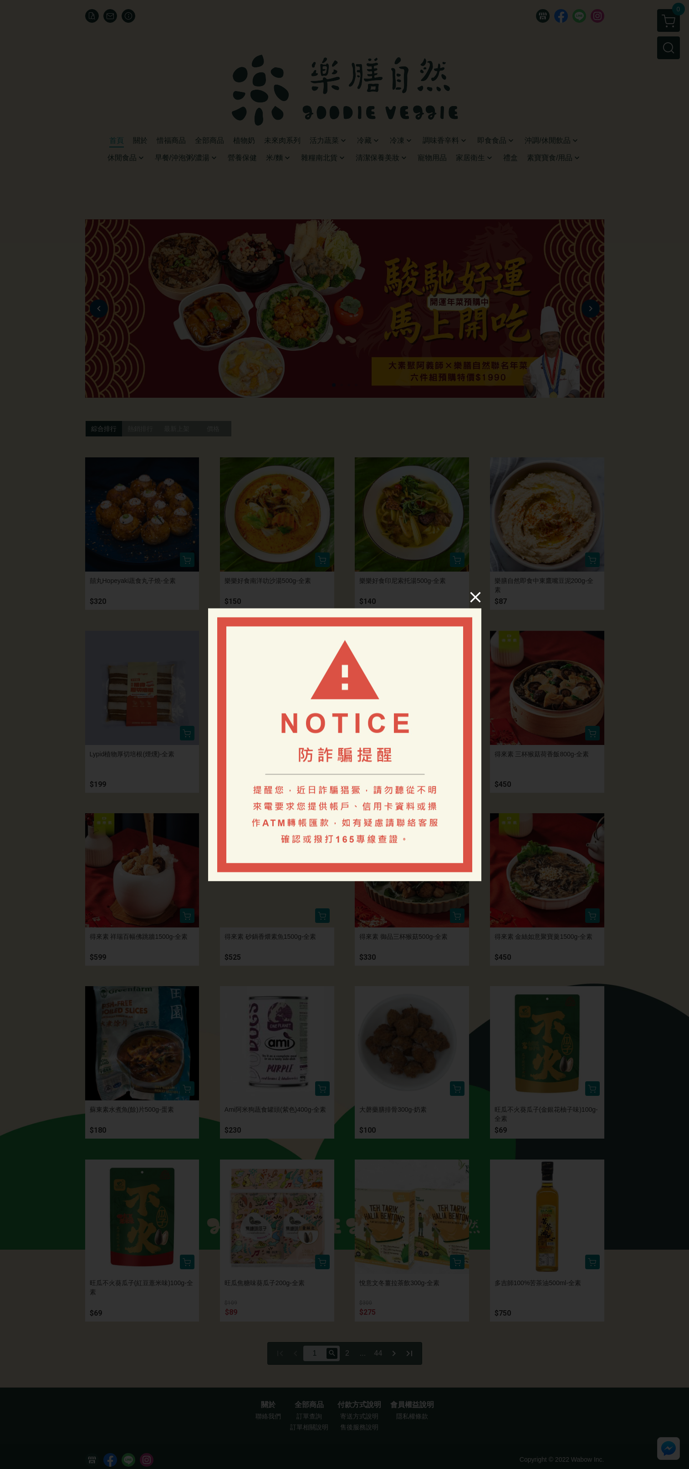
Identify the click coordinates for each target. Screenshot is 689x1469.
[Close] (475, 597)
